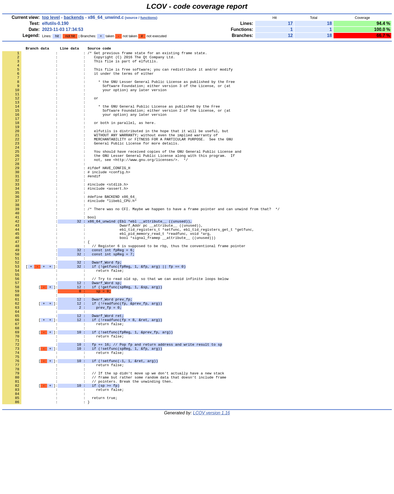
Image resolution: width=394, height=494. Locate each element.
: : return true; (59, 468)
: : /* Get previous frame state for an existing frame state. (104, 54)
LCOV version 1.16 (211, 484)
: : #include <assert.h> (65, 217)
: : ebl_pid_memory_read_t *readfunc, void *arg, (106, 271)
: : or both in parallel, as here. (79, 138)
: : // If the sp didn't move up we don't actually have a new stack (113, 438)
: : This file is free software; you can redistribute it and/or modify (117, 74)
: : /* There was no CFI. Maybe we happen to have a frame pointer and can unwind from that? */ (141, 241)
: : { (46, 281)
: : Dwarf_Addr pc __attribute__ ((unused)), (102, 261)
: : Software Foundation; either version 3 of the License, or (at (116, 93)
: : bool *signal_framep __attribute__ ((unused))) (109, 276)
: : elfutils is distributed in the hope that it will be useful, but (115, 148)
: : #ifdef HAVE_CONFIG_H (66, 192)
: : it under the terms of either (78, 79)
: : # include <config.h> (66, 197)
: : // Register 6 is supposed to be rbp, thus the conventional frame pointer (123, 286)
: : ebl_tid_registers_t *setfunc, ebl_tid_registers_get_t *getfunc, (128, 266)
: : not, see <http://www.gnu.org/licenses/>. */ (95, 182)
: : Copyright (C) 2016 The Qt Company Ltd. (88, 59)
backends (74, 17)
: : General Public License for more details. (90, 162)
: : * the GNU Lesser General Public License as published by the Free (118, 88)
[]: (94, 310)
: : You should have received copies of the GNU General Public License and (121, 172)
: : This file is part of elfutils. (80, 64)
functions (148, 18)
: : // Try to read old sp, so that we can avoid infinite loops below (115, 325)
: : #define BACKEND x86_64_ (69, 226)
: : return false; (63, 315)
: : (45, 69)
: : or (50, 108)
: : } (46, 473)
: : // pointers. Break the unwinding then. (87, 448)
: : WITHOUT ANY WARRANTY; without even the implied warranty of (110, 153)
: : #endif (51, 202)
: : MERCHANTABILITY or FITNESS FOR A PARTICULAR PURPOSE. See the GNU (117, 157)
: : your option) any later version (84, 98)
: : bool (49, 251)
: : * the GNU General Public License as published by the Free (111, 118)
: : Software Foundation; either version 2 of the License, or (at (116, 123)
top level (51, 17)
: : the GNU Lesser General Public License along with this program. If (118, 177)
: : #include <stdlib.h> (65, 212)
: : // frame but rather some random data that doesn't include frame (114, 443)
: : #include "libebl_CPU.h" (69, 231)
